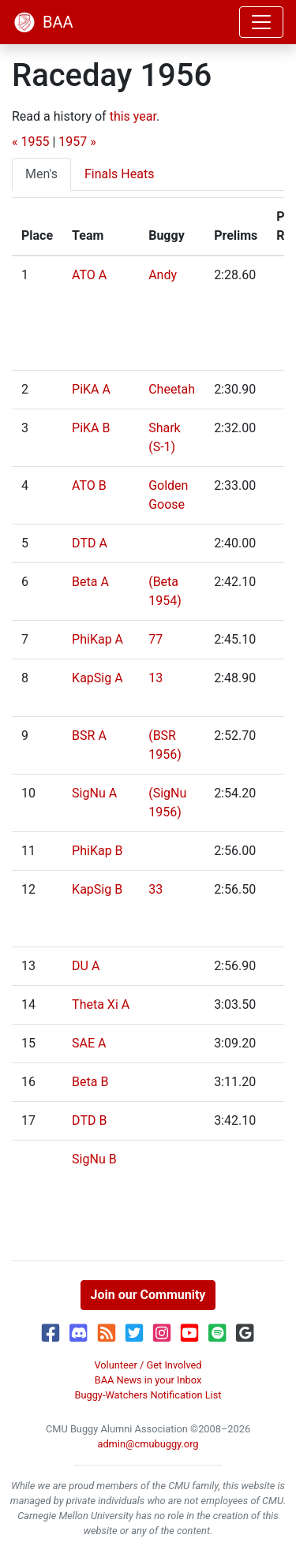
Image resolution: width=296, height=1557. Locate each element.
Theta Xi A (100, 1004)
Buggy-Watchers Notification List (147, 1395)
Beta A (90, 581)
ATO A (89, 274)
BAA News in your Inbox (148, 1380)
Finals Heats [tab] (119, 173)
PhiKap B (97, 850)
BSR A (89, 735)
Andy (162, 274)
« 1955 (30, 141)
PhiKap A (97, 639)
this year (133, 116)
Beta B (90, 1081)
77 (155, 639)
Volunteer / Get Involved (147, 1365)
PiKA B (91, 427)
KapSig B (97, 889)
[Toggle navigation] (261, 22)
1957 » (77, 141)
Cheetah (171, 389)
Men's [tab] (41, 173)
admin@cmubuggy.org (147, 1444)
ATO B (89, 485)
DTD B (89, 1120)
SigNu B (94, 1159)
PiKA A (91, 389)
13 (155, 677)
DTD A (89, 543)
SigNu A (94, 793)
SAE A (89, 1043)
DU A (85, 965)
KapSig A (97, 677)
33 (155, 889)
